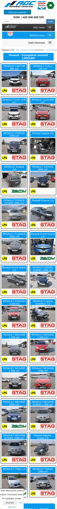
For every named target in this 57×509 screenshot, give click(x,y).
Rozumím (10, 503)
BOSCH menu (37, 35)
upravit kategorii (51, 50)
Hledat (50, 21)
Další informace (36, 42)
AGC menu (39, 27)
